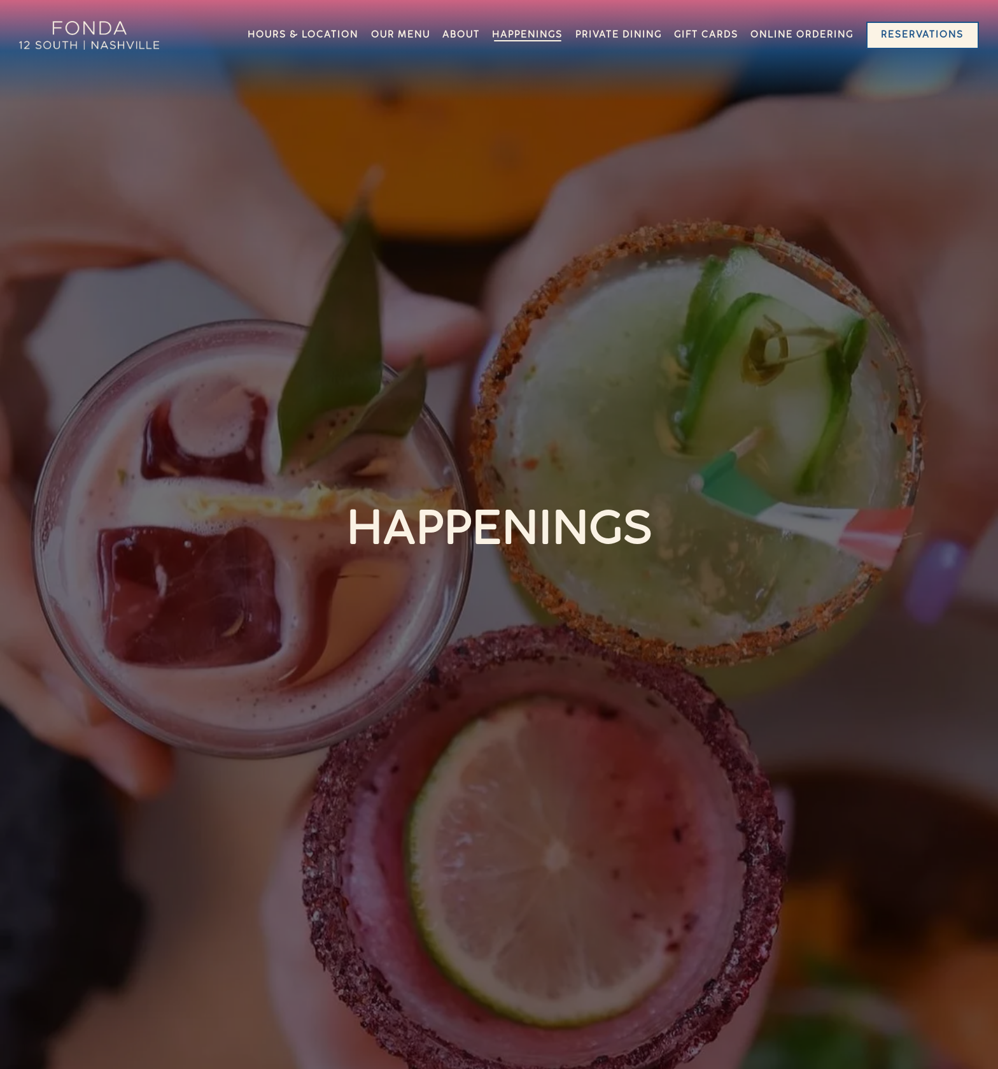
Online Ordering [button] (802, 36)
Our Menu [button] (400, 36)
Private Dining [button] (618, 36)
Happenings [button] (527, 36)
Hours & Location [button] (303, 36)
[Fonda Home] (89, 35)
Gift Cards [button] (706, 36)
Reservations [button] (922, 36)
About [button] (461, 36)
